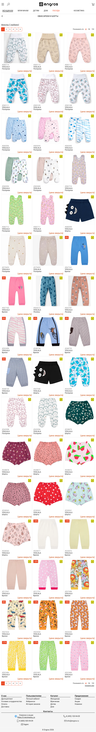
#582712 (5, 227)
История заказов (33, 704)
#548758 (36, 348)
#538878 (5, 470)
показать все (89, 686)
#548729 (5, 389)
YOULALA (6, 67)
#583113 (36, 65)
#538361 (68, 510)
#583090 (5, 186)
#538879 (68, 429)
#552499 (5, 348)
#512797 (36, 592)
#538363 (5, 510)
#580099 (68, 227)
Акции (77, 701)
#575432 (36, 267)
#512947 (5, 592)
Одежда (48, 16)
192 (93, 29)
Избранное (30, 701)
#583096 (5, 146)
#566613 (36, 308)
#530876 (68, 551)
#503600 (68, 632)
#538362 (36, 510)
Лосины (36, 312)
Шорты (68, 231)
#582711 (36, 227)
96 (89, 29)
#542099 (68, 389)
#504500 (36, 632)
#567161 (68, 267)
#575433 (5, 267)
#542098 (5, 429)
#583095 (36, 146)
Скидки (78, 699)
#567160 (5, 308)
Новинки (78, 704)
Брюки (67, 271)
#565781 (68, 308)
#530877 (36, 551)
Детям (53, 704)
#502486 (5, 673)
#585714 (5, 65)
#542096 (36, 429)
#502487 (36, 673)
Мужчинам (54, 701)
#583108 (68, 105)
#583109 (36, 105)
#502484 (68, 673)
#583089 (36, 186)
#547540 (36, 389)
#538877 (36, 470)
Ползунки (6, 69)
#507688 (68, 592)
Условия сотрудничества (11, 701)
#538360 (5, 551)
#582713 (68, 186)
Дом (52, 707)
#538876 (68, 470)
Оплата (4, 704)
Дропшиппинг (7, 699)
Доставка (5, 707)
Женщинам (55, 699)
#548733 (68, 348)
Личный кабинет (33, 699)
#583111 (5, 105)
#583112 (68, 65)
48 (86, 29)
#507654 (5, 632)
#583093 (68, 146)
